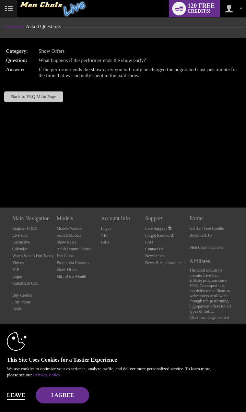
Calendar (19, 249)
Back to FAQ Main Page (33, 96)
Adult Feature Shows (74, 249)
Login (17, 276)
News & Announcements (165, 262)
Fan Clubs (65, 255)
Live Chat (20, 235)
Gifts (105, 242)
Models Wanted (69, 228)
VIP (15, 269)
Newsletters (155, 255)
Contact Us (154, 249)
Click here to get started (209, 317)
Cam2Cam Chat (25, 283)
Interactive (21, 242)
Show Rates (66, 242)
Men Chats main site (206, 247)
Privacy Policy (46, 374)
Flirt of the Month (71, 276)
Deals (17, 309)
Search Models (69, 235)
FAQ (149, 242)
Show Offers (67, 269)
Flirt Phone (21, 302)
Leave (16, 395)
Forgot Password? (160, 235)
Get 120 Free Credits (206, 228)
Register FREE (24, 228)
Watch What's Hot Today (33, 255)
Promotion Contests (73, 262)
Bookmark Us (200, 235)
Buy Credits (22, 295)
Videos (18, 262)
